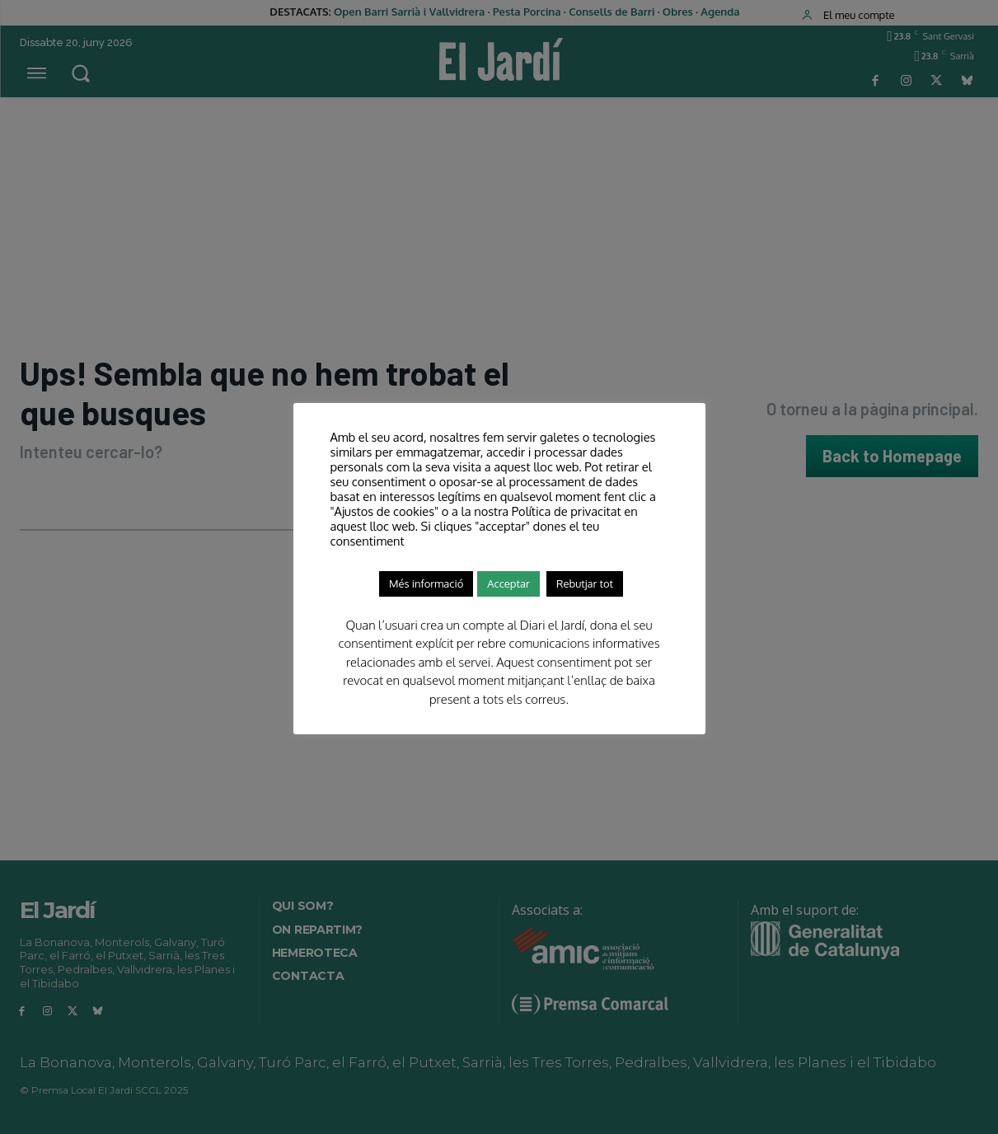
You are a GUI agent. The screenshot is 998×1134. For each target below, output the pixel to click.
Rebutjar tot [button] (584, 583)
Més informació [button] (426, 583)
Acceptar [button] (508, 583)
